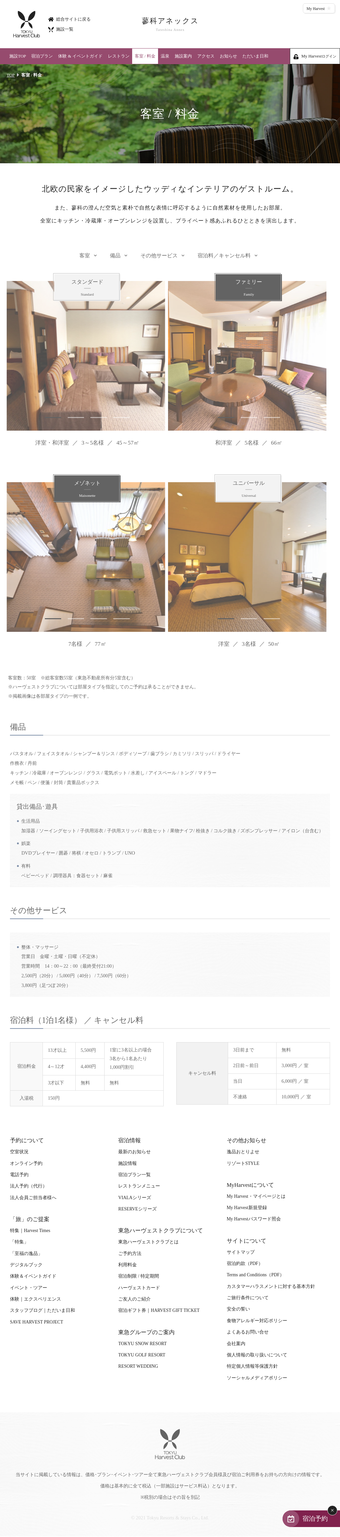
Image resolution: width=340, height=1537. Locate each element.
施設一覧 (60, 29)
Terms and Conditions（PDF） (255, 1275)
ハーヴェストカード (139, 1288)
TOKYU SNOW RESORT (142, 1344)
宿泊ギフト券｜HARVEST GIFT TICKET (159, 1311)
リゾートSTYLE (243, 1164)
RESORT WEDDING (138, 1366)
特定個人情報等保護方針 (252, 1366)
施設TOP (17, 56)
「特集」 (19, 1242)
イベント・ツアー (28, 1288)
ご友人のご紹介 (134, 1299)
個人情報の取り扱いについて (257, 1355)
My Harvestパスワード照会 (254, 1219)
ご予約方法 (129, 1254)
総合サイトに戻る (69, 18)
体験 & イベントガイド (80, 56)
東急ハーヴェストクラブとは (148, 1242)
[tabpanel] (81, 357)
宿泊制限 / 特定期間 (138, 1276)
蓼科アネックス (170, 24)
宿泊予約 (314, 1518)
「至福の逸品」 (26, 1254)
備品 (115, 262)
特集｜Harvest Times (30, 1231)
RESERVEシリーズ (137, 1209)
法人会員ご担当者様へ (33, 1198)
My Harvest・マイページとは (256, 1196)
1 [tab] (47, 418)
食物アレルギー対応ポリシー (257, 1321)
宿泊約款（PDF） (245, 1264)
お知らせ (228, 56)
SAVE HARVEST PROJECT (36, 1322)
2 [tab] (70, 418)
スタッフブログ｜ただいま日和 (42, 1311)
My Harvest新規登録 (247, 1208)
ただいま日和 (255, 56)
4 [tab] (116, 418)
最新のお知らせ (134, 1152)
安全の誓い (238, 1310)
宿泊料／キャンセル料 (224, 262)
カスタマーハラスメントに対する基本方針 (271, 1287)
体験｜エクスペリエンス (35, 1299)
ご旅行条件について (248, 1298)
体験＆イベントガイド (33, 1276)
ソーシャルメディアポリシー (257, 1378)
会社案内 (236, 1344)
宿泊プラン (42, 56)
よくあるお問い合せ (248, 1332)
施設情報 (127, 1164)
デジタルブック (26, 1265)
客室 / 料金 (145, 56)
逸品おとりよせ (243, 1152)
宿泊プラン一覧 (134, 1175)
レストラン (118, 56)
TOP (11, 74)
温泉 (165, 56)
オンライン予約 (26, 1164)
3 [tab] (93, 418)
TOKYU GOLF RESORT (141, 1355)
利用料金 (127, 1265)
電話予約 (19, 1175)
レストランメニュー (139, 1187)
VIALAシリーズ (134, 1198)
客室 (84, 262)
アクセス (205, 56)
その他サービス (159, 262)
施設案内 (183, 56)
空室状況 (19, 1152)
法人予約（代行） (28, 1187)
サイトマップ (241, 1252)
